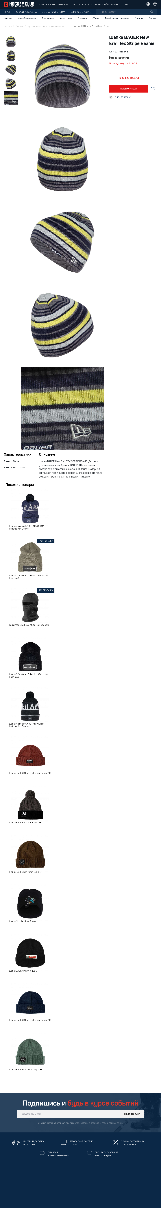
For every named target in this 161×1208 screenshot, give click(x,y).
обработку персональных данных (107, 1123)
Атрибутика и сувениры (117, 18)
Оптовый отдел (85, 4)
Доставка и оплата (47, 4)
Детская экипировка (53, 12)
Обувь (96, 18)
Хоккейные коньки (27, 18)
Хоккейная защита (26, 12)
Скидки (152, 18)
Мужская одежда (36, 26)
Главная (8, 26)
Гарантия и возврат (67, 4)
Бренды (139, 18)
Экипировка (48, 18)
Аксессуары (66, 18)
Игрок (7, 12)
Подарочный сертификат (106, 4)
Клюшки (8, 18)
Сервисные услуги (81, 12)
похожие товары (128, 78)
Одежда (82, 18)
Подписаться (132, 1114)
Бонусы (124, 4)
